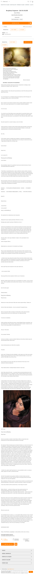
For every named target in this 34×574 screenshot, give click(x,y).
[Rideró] (1, 1)
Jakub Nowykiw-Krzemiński (17, 15)
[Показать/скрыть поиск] (28, 1)
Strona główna (6, 1)
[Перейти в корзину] (32, 1)
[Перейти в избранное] (30, 1)
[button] (27, 27)
